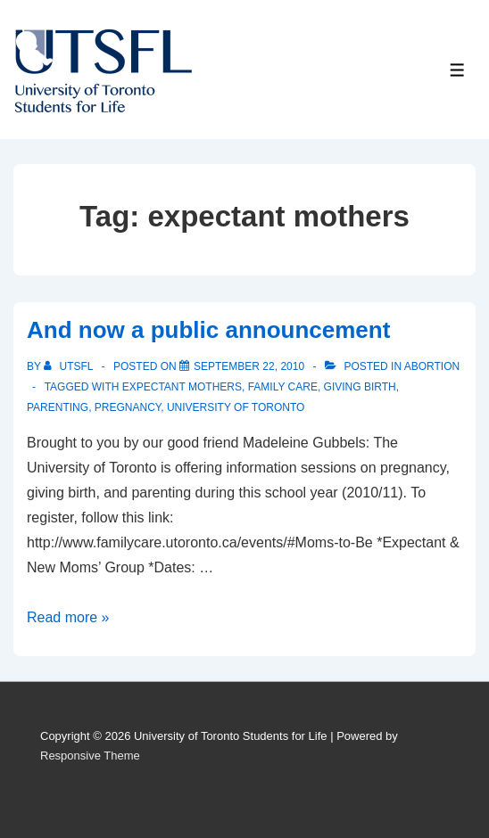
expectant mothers (182, 387)
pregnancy (128, 407)
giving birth (360, 387)
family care (283, 387)
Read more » (68, 617)
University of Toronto (235, 407)
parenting (57, 407)
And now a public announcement (208, 329)
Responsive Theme (90, 755)
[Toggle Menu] (457, 70)
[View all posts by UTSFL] (69, 366)
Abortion (432, 366)
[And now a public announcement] (249, 366)
